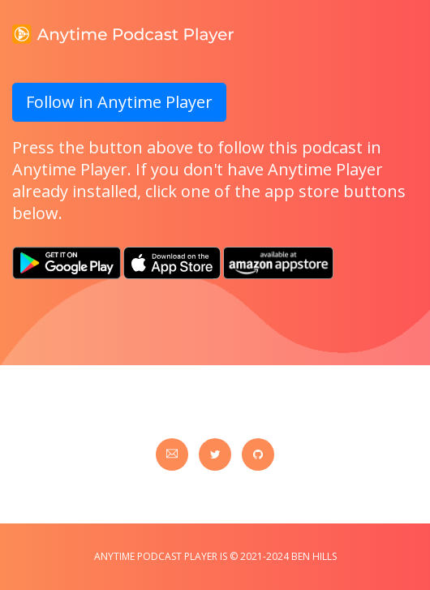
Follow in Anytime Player (119, 102)
